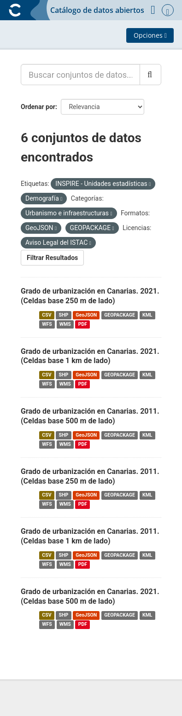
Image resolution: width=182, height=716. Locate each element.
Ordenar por (38, 106)
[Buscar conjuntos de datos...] (80, 74)
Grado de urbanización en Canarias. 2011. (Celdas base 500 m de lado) (90, 416)
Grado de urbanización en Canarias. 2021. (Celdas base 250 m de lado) (90, 296)
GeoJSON (86, 315)
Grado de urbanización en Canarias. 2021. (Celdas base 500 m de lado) (90, 596)
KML (147, 315)
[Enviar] (150, 74)
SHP (64, 315)
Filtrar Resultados (52, 257)
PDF (82, 324)
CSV (46, 315)
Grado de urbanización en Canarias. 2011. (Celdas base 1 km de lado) (90, 536)
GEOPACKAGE (119, 315)
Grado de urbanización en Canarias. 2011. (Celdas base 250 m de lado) (90, 476)
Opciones (150, 35)
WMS (65, 324)
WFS (47, 324)
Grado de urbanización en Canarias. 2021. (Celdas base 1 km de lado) (90, 356)
